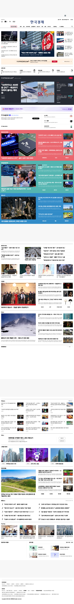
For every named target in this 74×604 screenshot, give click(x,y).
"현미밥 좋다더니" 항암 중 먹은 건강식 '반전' (54, 260)
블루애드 (22, 584)
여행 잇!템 (68, 493)
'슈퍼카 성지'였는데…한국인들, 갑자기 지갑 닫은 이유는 (54, 504)
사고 (72, 542)
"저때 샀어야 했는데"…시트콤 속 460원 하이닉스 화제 (9, 276)
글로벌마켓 (33, 26)
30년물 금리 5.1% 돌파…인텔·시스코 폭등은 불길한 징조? (50, 167)
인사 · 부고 (68, 542)
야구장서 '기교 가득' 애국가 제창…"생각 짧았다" (64, 276)
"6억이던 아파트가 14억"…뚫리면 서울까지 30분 (15, 504)
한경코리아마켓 (4, 132)
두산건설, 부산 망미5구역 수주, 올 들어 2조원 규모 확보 (50, 198)
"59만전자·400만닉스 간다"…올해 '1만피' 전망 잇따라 (17, 158)
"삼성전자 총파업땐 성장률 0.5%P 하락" (10, 409)
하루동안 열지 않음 (66, 61)
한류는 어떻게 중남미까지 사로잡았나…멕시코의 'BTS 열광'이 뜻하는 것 (28, 538)
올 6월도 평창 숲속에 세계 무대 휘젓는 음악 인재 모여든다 (49, 292)
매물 (55, 221)
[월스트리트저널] (10, 21)
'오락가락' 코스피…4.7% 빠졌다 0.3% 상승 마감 (9, 51)
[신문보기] (2, 21)
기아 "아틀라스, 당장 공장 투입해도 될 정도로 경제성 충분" (9, 43)
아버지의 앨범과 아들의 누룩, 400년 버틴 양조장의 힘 (50, 331)
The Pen (3, 524)
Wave (2, 312)
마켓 (67, 157)
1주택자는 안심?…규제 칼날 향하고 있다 (46, 537)
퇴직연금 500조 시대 (8, 464)
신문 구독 (59, 19)
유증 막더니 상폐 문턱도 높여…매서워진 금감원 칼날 (69, 54)
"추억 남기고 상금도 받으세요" (45, 214)
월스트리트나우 (42, 165)
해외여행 (59, 493)
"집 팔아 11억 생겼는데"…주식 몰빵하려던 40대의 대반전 (17, 519)
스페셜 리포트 (4, 446)
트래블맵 (42, 493)
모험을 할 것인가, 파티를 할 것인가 (25, 72)
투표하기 (62, 438)
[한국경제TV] (6, 21)
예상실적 (43, 190)
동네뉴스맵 (44, 221)
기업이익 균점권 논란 (61, 72)
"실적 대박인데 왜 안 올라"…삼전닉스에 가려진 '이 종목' (54, 515)
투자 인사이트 (59, 94)
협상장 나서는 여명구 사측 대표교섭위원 (8, 416)
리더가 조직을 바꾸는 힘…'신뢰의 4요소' (9, 537)
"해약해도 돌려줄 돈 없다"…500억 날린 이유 (10, 256)
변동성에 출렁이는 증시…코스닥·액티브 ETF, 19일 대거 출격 (50, 143)
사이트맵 (20, 590)
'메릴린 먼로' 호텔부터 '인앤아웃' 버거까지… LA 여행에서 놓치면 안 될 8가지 (49, 471)
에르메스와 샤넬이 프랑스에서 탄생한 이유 (48, 339)
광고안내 (17, 584)
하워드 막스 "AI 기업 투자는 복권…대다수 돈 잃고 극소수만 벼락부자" (50, 183)
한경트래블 (3, 468)
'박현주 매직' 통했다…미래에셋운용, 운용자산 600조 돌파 (50, 151)
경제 (20, 26)
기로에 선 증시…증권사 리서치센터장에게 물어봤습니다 (62, 97)
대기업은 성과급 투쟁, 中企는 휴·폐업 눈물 (9, 72)
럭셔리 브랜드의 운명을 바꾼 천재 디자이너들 (48, 323)
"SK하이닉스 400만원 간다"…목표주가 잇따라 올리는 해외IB (9, 88)
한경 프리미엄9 (13, 26)
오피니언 (49, 26)
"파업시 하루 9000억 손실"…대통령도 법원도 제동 (35, 53)
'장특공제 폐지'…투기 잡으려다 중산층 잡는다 (65, 537)
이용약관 (32, 590)
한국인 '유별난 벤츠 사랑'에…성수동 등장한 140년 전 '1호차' (8, 422)
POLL (2, 435)
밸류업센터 (67, 221)
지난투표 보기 (62, 440)
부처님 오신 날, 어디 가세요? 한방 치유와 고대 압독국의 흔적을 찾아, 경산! (18, 495)
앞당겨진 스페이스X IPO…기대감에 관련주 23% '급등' (61, 85)
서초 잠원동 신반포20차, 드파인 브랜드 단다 (14, 221)
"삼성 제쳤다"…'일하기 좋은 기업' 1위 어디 (10, 248)
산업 (24, 26)
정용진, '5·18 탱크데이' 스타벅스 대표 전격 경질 (9, 47)
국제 (42, 26)
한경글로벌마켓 (4, 163)
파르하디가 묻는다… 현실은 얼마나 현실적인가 (14, 307)
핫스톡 (2, 82)
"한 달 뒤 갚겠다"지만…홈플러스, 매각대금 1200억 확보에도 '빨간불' (58, 403)
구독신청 (8, 584)
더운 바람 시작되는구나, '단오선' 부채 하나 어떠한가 (50, 300)
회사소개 (3, 584)
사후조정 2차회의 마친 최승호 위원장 (58, 410)
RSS (28, 590)
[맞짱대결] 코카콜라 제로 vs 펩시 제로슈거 (20, 438)
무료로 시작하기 (36, 118)
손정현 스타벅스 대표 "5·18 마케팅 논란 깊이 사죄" (33, 410)
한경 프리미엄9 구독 (65, 19)
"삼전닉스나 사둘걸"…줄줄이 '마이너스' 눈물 (54, 257)
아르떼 (2, 281)
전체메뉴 (62, 26)
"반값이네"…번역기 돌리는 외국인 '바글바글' (54, 251)
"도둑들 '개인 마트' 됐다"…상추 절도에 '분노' (54, 248)
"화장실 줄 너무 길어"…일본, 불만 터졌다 (53, 254)
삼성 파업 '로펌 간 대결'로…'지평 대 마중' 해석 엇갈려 (33, 422)
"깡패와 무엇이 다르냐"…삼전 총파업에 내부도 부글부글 (33, 259)
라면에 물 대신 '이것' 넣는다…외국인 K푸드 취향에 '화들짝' (58, 416)
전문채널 (55, 26)
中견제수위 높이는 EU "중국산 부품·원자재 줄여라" (9, 55)
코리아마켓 (28, 26)
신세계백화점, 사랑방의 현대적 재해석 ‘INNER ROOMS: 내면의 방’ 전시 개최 (49, 487)
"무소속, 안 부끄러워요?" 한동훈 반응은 (27, 276)
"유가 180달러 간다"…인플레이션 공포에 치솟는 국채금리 (68, 48)
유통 (45, 26)
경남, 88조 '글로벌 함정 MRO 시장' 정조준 (60, 428)
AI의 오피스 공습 (32, 464)
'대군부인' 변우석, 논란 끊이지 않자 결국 (45, 276)
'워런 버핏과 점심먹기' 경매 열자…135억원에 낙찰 (50, 175)
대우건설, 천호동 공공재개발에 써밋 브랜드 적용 (49, 206)
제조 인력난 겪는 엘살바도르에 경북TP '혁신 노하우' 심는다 (33, 428)
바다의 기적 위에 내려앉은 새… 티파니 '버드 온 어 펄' (50, 315)
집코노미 (38, 26)
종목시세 (55, 190)
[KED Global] (14, 21)
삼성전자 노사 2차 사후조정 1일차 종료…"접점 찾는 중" (69, 33)
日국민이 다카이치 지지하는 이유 (44, 72)
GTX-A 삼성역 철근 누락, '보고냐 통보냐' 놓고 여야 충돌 (8, 428)
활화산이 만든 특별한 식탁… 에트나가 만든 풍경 (15, 338)
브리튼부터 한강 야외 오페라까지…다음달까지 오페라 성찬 (49, 284)
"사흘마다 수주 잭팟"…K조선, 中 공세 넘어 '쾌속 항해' (68, 40)
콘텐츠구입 (10, 590)
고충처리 (12, 584)
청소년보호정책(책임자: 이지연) (49, 590)
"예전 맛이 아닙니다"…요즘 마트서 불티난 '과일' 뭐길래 (17, 508)
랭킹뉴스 (3, 500)
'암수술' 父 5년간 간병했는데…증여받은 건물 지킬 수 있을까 (55, 519)
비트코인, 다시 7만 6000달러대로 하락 (8, 403)
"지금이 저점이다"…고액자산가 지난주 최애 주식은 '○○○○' (19, 512)
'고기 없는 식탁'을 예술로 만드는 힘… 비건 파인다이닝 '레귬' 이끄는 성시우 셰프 (50, 479)
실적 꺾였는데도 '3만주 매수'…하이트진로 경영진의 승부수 (58, 422)
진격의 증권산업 (56, 464)
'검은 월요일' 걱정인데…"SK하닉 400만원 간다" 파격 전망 (55, 512)
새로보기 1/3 (70, 400)
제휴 (7, 590)
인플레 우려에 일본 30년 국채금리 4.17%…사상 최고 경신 (33, 416)
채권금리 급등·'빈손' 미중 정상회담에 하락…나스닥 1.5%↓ (16, 190)
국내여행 (51, 493)
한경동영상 (3, 346)
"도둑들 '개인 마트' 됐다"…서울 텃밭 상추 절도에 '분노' (17, 515)
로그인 (72, 19)
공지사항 (31, 542)
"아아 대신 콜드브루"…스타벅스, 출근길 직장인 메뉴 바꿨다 (33, 403)
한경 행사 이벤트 (5, 542)
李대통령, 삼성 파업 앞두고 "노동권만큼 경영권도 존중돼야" (55, 508)
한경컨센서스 (44, 157)
